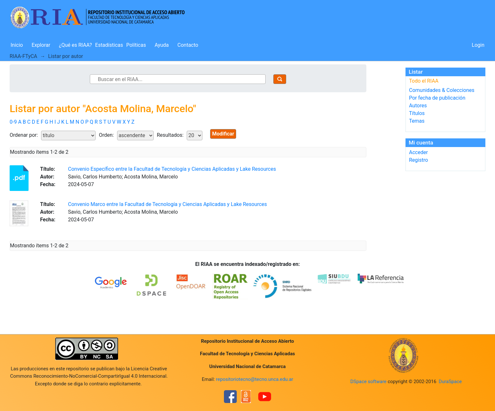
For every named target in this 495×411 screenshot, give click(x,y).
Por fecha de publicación (437, 98)
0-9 (13, 122)
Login (478, 45)
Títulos (417, 113)
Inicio (17, 45)
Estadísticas (109, 45)
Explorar (40, 45)
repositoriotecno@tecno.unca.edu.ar (254, 379)
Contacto (187, 45)
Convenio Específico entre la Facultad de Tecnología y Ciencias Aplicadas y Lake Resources (172, 169)
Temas (416, 121)
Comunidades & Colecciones (441, 90)
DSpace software (368, 381)
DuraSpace (450, 381)
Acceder (418, 152)
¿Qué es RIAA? (75, 45)
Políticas (136, 45)
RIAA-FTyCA (23, 56)
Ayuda (162, 45)
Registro (418, 160)
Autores (418, 106)
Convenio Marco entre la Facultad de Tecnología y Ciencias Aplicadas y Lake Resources (167, 204)
